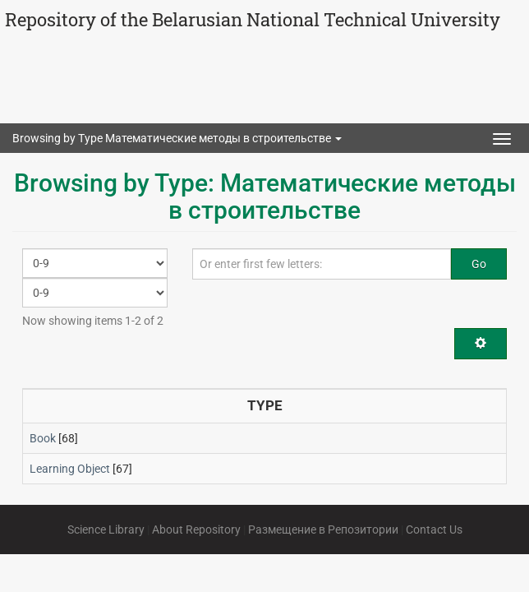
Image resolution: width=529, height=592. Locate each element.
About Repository (196, 529)
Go (479, 264)
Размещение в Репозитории (323, 529)
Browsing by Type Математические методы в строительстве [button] (177, 138)
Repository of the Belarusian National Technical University (252, 19)
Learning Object (70, 468)
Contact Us (434, 529)
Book (43, 438)
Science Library (106, 529)
